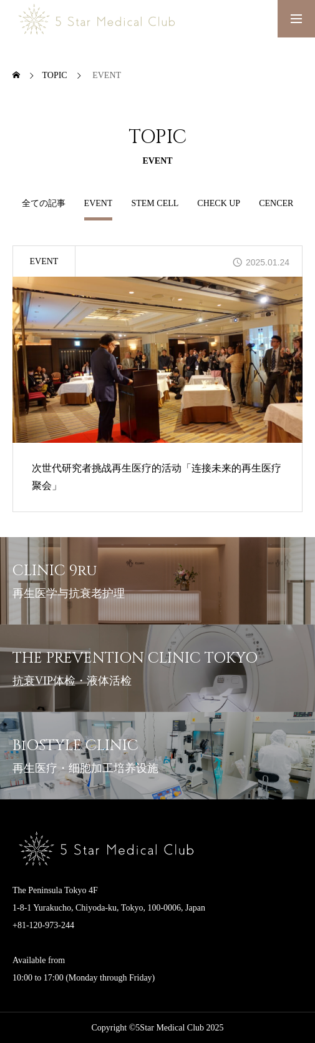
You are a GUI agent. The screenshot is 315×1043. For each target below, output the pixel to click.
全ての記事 (43, 203)
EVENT (44, 261)
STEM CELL (154, 203)
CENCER (276, 203)
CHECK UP (218, 203)
